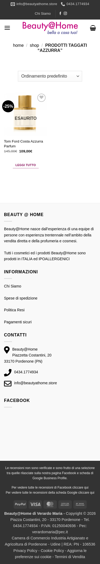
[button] (7, 27)
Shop (34, 45)
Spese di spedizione (20, 298)
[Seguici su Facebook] (60, 14)
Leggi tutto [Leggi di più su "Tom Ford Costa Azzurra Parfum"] (25, 165)
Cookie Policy (52, 550)
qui (86, 487)
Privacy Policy (25, 550)
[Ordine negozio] (50, 76)
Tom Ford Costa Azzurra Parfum (23, 143)
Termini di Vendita (70, 557)
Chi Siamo (43, 13)
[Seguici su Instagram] (65, 14)
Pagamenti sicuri (18, 322)
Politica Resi (14, 310)
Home (18, 45)
